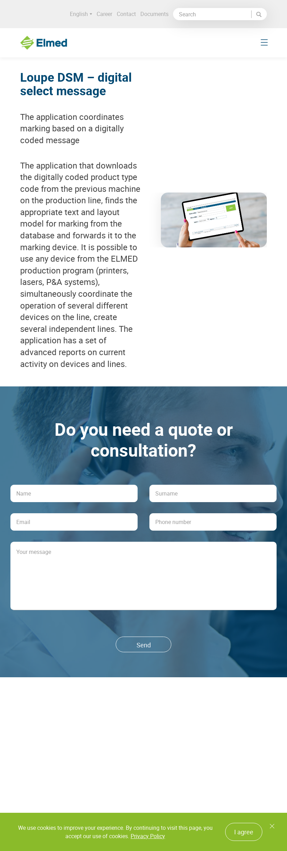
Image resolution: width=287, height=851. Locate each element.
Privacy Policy (148, 836)
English (82, 14)
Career (106, 14)
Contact (127, 14)
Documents (156, 14)
